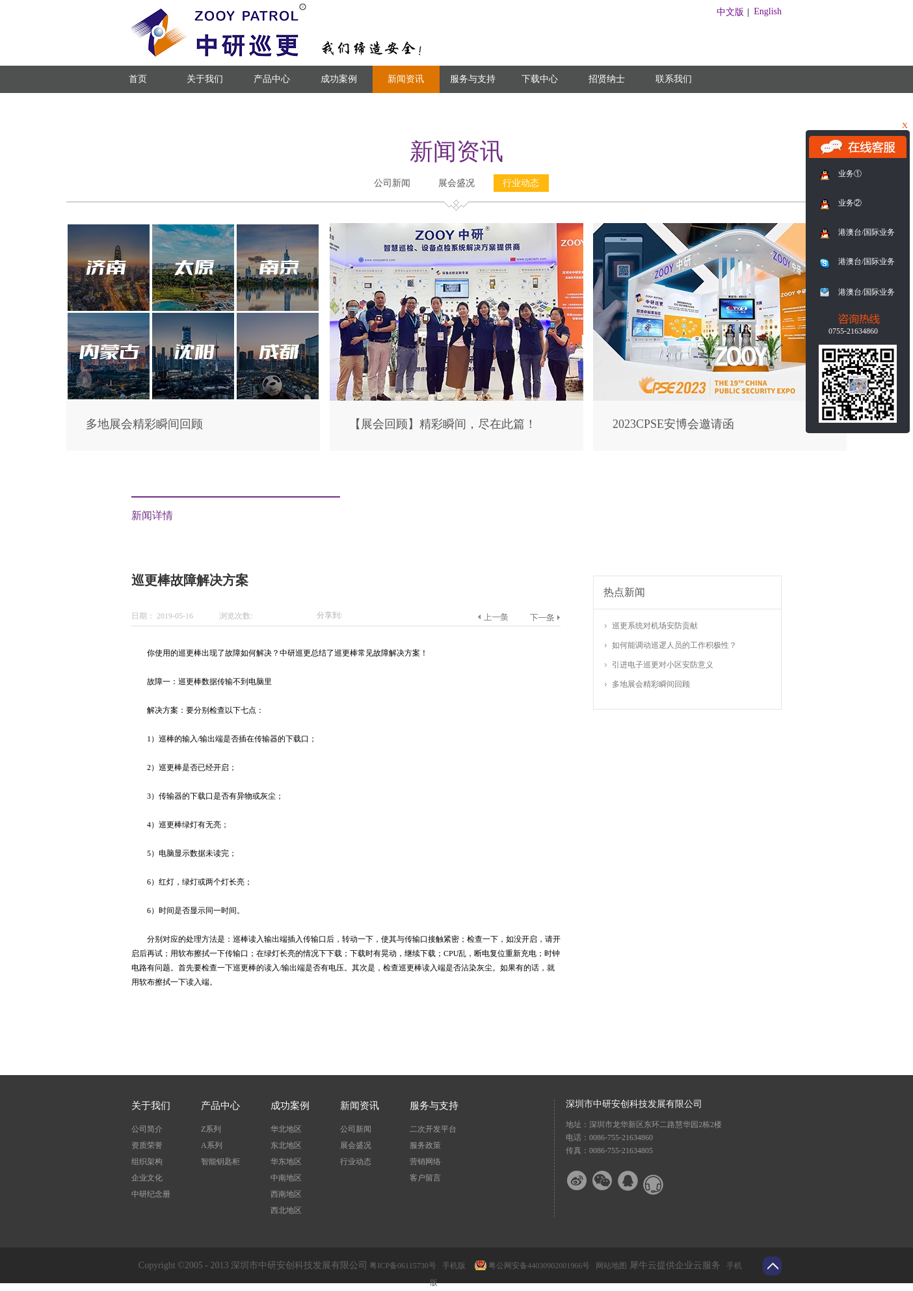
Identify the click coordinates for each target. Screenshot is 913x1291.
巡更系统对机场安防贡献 (655, 625)
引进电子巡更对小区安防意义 (662, 664)
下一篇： (544, 617)
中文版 (730, 12)
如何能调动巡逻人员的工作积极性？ (674, 645)
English (768, 11)
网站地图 (609, 1265)
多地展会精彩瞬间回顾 (144, 424)
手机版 (452, 1265)
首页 (138, 79)
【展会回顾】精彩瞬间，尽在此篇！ (442, 424)
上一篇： (492, 617)
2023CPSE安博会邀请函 (673, 424)
